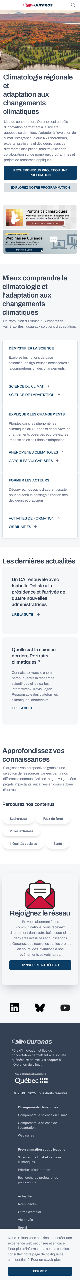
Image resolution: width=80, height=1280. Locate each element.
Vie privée (25, 1220)
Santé (57, 844)
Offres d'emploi (29, 1212)
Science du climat (26, 386)
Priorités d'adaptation (34, 1170)
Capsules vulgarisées (31, 461)
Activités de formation (31, 518)
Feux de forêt (53, 819)
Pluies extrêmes (21, 831)
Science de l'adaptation (32, 395)
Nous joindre (27, 1204)
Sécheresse (18, 819)
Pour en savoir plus (45, 1260)
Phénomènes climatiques (33, 452)
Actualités (25, 1196)
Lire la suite (22, 614)
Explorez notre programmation (40, 187)
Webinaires (20, 527)
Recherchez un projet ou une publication (40, 173)
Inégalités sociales (23, 844)
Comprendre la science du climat (42, 1115)
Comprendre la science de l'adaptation (37, 1125)
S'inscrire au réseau (40, 965)
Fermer (40, 1271)
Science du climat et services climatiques (39, 1159)
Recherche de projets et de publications (38, 1180)
